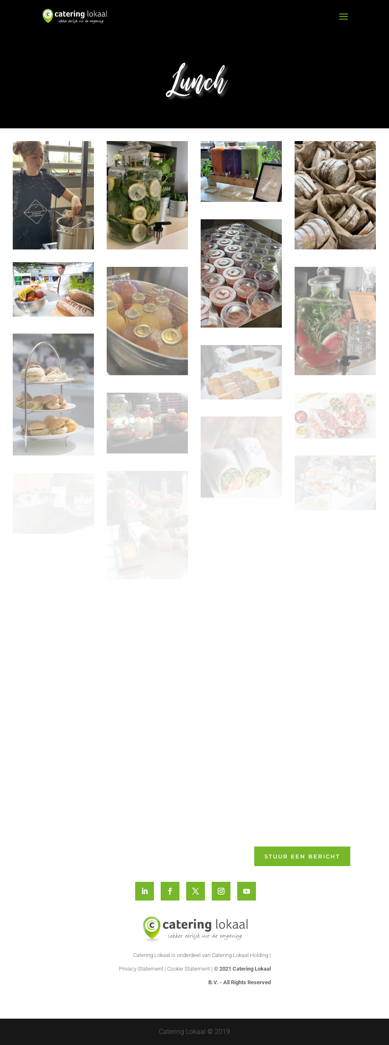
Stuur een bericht (302, 856)
